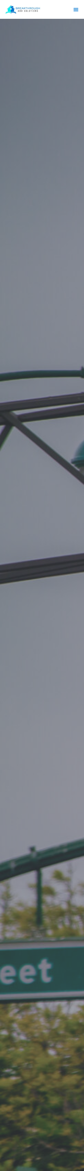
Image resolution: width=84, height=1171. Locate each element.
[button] (76, 9)
